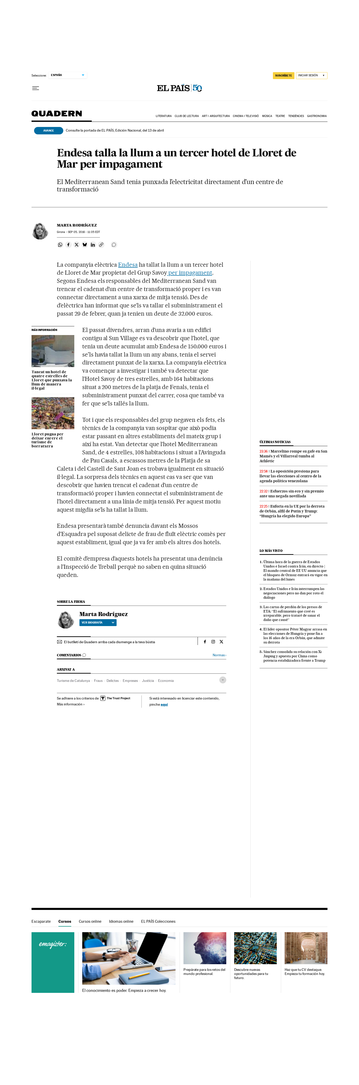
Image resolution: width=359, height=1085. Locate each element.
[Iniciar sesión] (311, 75)
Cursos (64, 921)
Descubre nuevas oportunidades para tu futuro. (251, 974)
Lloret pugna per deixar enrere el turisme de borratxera (48, 440)
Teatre (280, 116)
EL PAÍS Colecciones (158, 921)
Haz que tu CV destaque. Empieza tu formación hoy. (305, 972)
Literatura (164, 116)
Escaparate (41, 921)
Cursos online (90, 921)
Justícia (148, 681)
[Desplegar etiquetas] (222, 679)
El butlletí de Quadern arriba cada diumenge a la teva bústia (109, 642)
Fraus (98, 681)
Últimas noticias (275, 442)
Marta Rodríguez (77, 225)
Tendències (296, 116)
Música (267, 116)
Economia (166, 681)
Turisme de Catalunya (73, 681)
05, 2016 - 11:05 (84, 232)
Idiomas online (121, 921)
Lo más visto (271, 551)
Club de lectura (187, 116)
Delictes (113, 681)
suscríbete (283, 75)
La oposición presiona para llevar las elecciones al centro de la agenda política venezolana (290, 476)
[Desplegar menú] (36, 88)
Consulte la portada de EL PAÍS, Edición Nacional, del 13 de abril (115, 130)
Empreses (130, 681)
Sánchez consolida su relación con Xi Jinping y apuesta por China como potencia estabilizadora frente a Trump (294, 656)
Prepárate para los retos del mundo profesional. (204, 972)
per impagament (189, 272)
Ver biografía (98, 622)
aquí (164, 704)
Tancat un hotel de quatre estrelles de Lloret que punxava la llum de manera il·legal (52, 380)
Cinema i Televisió (246, 116)
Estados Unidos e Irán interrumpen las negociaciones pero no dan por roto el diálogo (293, 593)
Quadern (57, 116)
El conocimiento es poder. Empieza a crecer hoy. (124, 990)
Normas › (219, 655)
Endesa (128, 264)
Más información (71, 704)
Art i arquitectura (216, 116)
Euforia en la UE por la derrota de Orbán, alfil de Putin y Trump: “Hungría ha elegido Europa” (292, 511)
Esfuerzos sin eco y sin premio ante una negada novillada (292, 493)
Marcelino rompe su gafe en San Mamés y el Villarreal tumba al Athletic (293, 456)
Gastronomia (317, 116)
